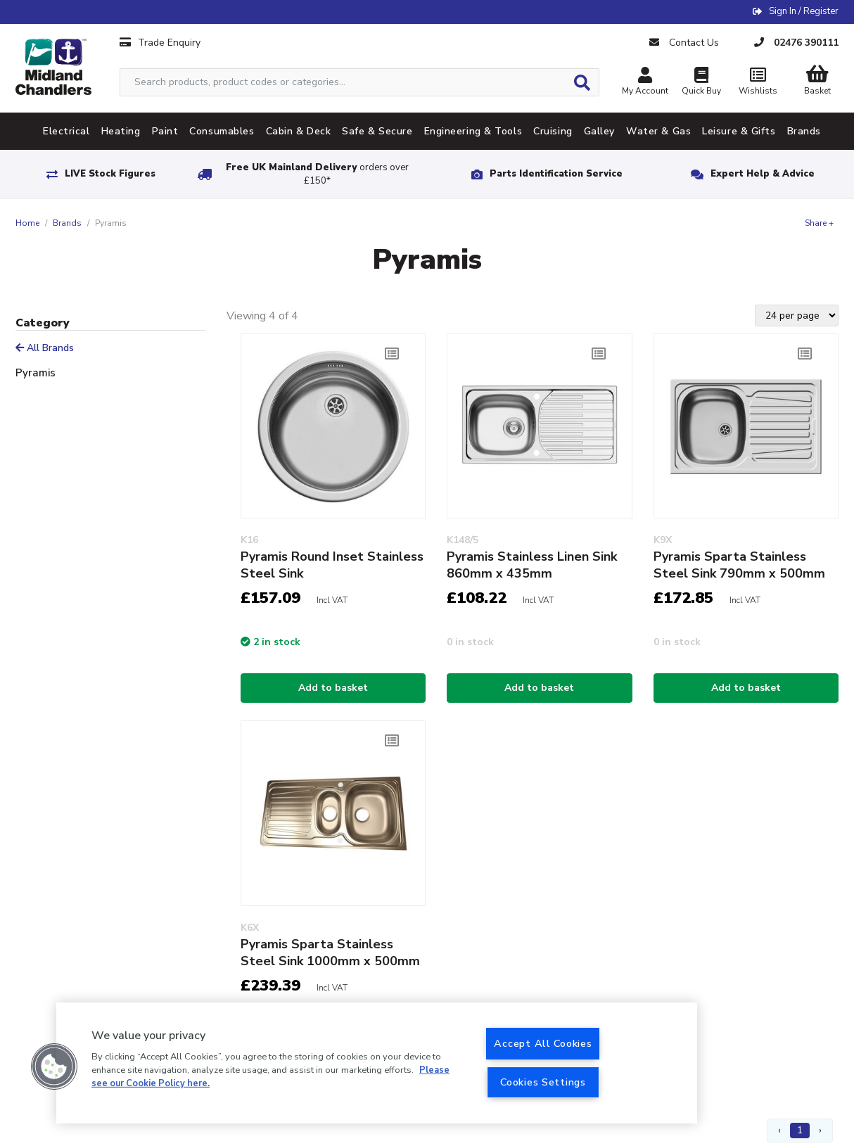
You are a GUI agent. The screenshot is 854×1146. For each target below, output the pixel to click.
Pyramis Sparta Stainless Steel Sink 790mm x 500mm (739, 565)
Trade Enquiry (160, 42)
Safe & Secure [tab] (377, 131)
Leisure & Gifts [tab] (738, 131)
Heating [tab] (121, 131)
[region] (376, 1062)
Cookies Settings (543, 1082)
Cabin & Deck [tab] (298, 131)
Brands (67, 223)
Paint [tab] (165, 131)
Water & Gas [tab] (658, 131)
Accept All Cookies (543, 1043)
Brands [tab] (804, 131)
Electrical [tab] (66, 131)
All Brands (44, 348)
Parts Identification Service (556, 173)
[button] (54, 1066)
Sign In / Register (804, 11)
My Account (645, 82)
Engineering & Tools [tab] (473, 131)
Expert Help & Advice (762, 173)
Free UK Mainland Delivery (317, 174)
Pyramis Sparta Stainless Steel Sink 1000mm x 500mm (330, 952)
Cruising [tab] (552, 131)
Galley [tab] (599, 131)
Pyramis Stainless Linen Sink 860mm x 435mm (532, 565)
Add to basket (333, 687)
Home (27, 223)
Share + (819, 223)
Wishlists (757, 82)
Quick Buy (701, 82)
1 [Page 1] (800, 1130)
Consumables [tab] (221, 131)
